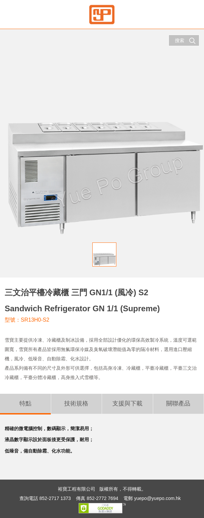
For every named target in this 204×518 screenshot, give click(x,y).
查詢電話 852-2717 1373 (45, 498)
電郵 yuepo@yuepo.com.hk (152, 498)
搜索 (185, 40)
